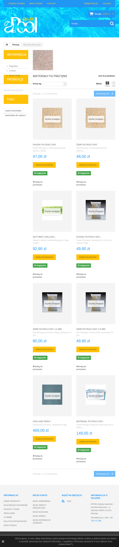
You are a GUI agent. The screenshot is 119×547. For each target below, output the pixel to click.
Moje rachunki (40, 512)
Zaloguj (107, 3)
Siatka (107, 84)
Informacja (16, 54)
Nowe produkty (12, 501)
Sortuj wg (37, 84)
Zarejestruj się (91, 3)
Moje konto (40, 495)
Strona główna (16, 3)
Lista (113, 84)
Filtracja (15, 45)
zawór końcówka (13, 118)
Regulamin (13, 65)
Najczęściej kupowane (16, 505)
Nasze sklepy (14, 74)
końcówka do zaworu (15, 123)
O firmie (12, 69)
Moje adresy (39, 516)
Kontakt (51, 3)
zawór (8, 128)
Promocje (15, 86)
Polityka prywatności (15, 521)
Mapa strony (35, 3)
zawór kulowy (11, 142)
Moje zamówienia (42, 501)
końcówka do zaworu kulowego (15, 133)
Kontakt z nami (11, 509)
